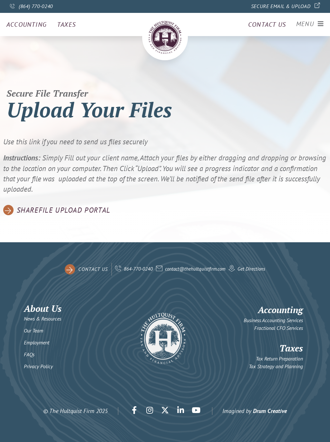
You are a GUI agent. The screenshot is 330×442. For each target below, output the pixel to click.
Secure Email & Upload (280, 6)
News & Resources (42, 318)
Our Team (33, 330)
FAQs (29, 354)
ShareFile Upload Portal (63, 210)
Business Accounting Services (273, 320)
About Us (43, 308)
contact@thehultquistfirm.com (195, 269)
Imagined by (254, 411)
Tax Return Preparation (279, 358)
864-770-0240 (138, 269)
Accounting (26, 24)
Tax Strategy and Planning (276, 366)
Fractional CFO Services (278, 328)
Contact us (267, 24)
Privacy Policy (38, 366)
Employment (36, 342)
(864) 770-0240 (36, 6)
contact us (93, 269)
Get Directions (251, 269)
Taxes (66, 24)
